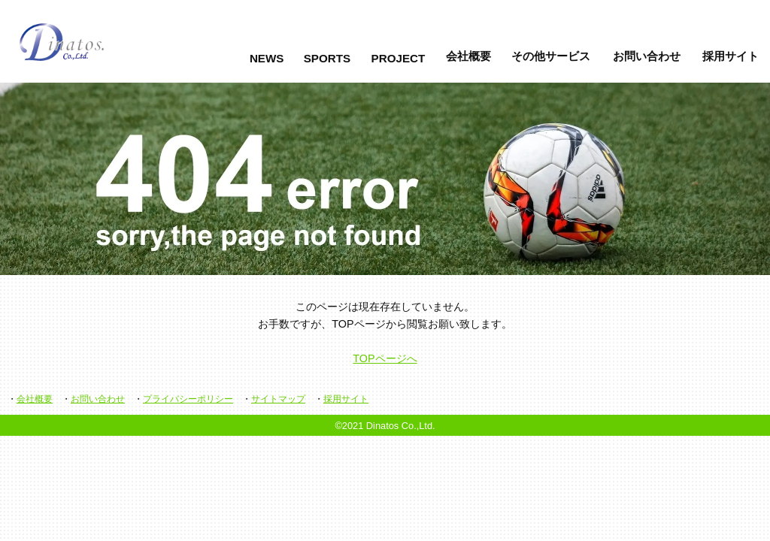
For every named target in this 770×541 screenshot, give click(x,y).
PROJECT (398, 58)
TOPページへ (385, 358)
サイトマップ (278, 398)
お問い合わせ (647, 56)
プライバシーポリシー (188, 398)
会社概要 (468, 56)
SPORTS (327, 58)
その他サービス (550, 56)
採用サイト (730, 56)
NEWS (267, 58)
